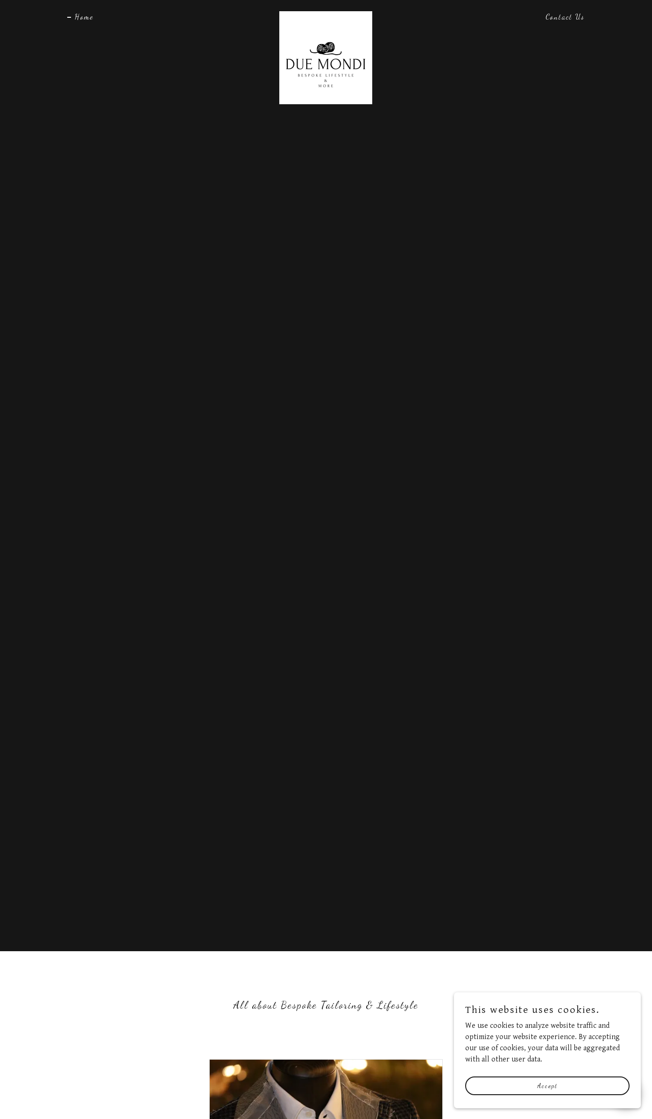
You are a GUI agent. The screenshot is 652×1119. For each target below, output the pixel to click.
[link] (326, 15)
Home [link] (84, 16)
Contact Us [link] (565, 16)
